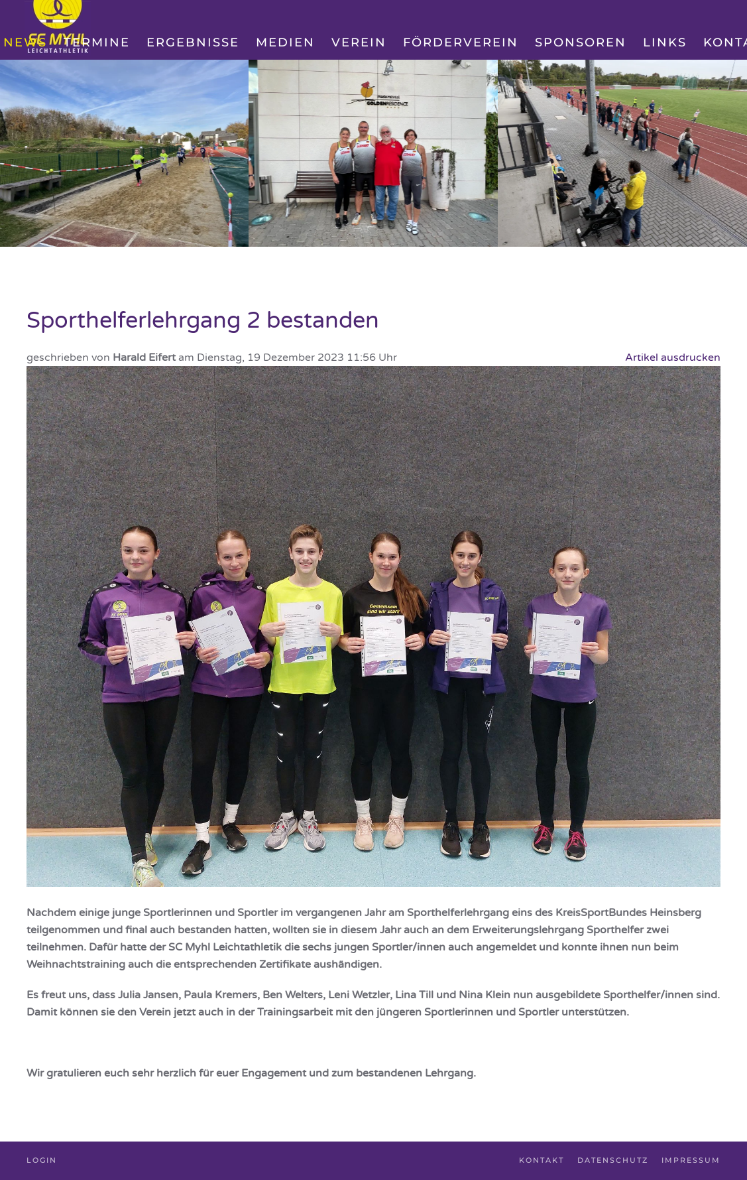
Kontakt (541, 1160)
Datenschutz (612, 1160)
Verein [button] (358, 42)
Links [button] (665, 42)
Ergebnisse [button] (192, 42)
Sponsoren (580, 42)
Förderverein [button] (460, 42)
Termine (97, 42)
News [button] (25, 42)
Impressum (690, 1160)
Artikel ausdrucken (672, 357)
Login (42, 1160)
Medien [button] (285, 42)
